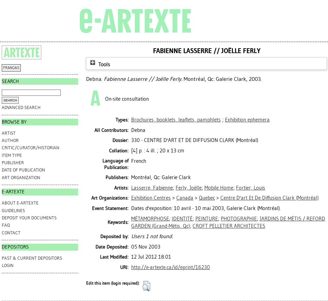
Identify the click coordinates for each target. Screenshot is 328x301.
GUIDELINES (13, 210)
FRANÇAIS (11, 68)
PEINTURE (206, 219)
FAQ (6, 225)
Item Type (12, 155)
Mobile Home (218, 188)
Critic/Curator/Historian (30, 147)
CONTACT (11, 232)
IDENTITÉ (182, 219)
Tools (99, 64)
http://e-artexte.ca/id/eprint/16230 (170, 267)
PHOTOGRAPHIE (239, 219)
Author (10, 140)
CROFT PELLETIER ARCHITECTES (229, 226)
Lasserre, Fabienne (152, 188)
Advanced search (21, 107)
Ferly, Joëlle (189, 188)
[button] (146, 286)
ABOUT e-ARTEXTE (20, 203)
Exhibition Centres (151, 198)
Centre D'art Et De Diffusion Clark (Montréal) (269, 198)
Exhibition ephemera (247, 120)
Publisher (13, 162)
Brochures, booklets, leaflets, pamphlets (176, 120)
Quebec (207, 198)
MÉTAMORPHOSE (150, 219)
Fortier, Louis (250, 188)
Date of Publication (23, 170)
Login (8, 265)
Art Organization (21, 177)
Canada (184, 198)
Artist (9, 133)
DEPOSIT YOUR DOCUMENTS (29, 217)
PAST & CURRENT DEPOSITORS (32, 258)
